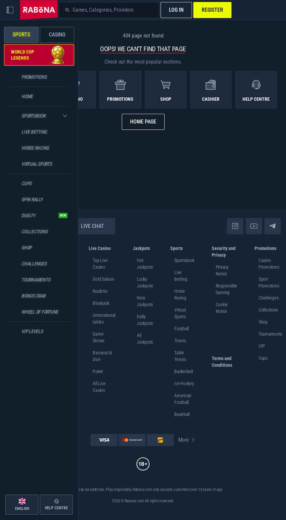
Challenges (269, 297)
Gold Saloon (103, 279)
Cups (263, 358)
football (181, 328)
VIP (262, 346)
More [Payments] (187, 440)
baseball (182, 414)
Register (212, 10)
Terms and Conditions (222, 362)
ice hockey (184, 383)
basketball (183, 371)
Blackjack (101, 303)
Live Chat (88, 226)
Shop (263, 322)
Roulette (100, 291)
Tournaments (270, 334)
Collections (268, 310)
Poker (98, 371)
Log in (176, 10)
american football (182, 399)
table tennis (180, 356)
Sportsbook (184, 260)
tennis (180, 340)
